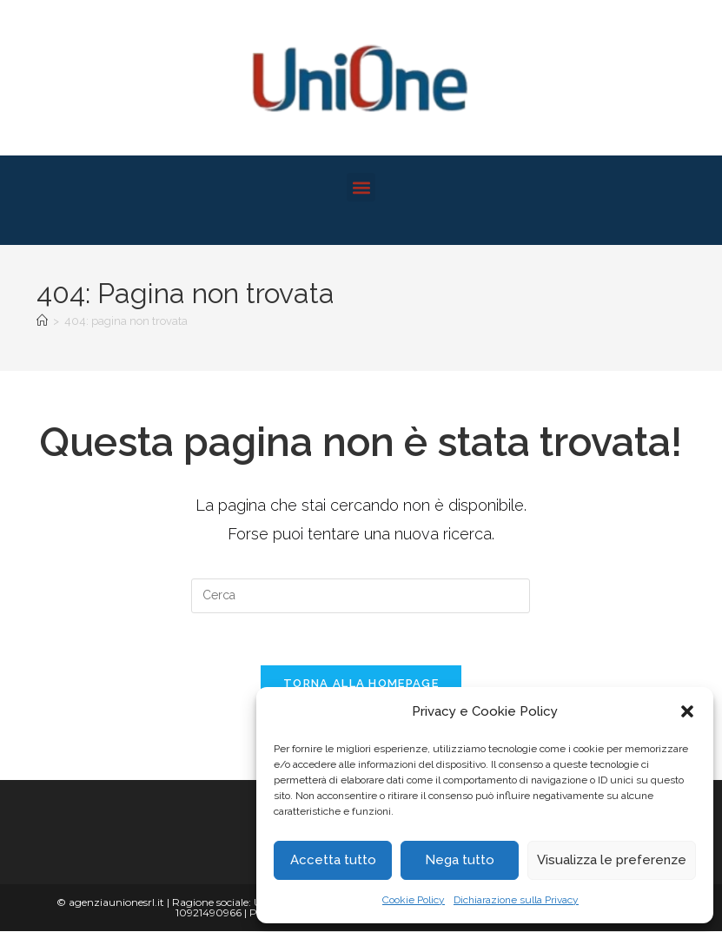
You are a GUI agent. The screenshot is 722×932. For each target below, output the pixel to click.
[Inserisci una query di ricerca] (360, 595)
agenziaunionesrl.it (116, 902)
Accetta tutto (333, 860)
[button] (687, 711)
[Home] (42, 320)
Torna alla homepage (361, 684)
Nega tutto (459, 860)
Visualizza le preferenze (611, 860)
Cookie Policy (413, 900)
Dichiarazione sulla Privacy (516, 900)
